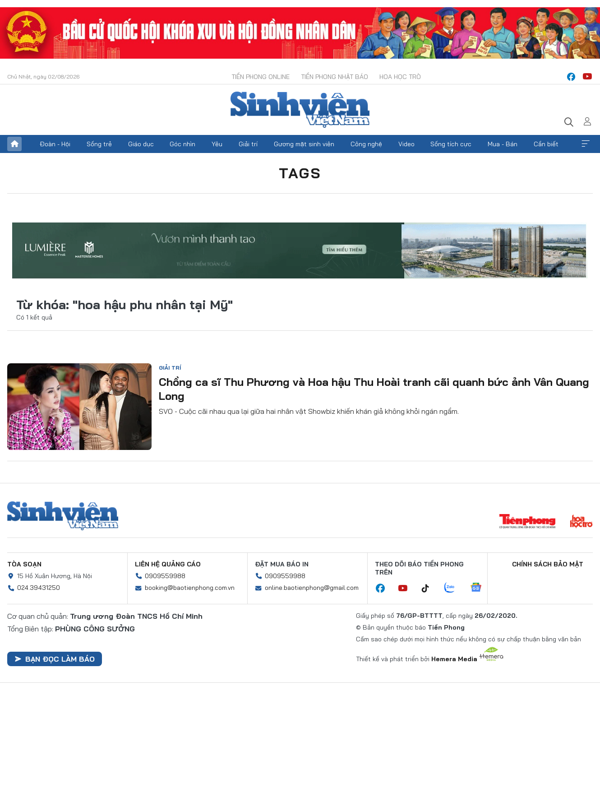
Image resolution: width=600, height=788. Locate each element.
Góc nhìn (182, 144)
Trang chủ (14, 144)
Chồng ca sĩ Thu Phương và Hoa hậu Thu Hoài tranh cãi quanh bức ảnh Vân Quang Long (374, 389)
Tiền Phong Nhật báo (334, 77)
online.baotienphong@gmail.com (312, 588)
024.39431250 (38, 588)
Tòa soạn (24, 564)
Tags (300, 173)
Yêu (217, 144)
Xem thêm (585, 144)
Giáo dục (141, 144)
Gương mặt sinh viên (304, 144)
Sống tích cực (450, 144)
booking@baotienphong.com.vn (190, 588)
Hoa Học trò (400, 77)
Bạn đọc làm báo (54, 658)
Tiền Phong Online (260, 77)
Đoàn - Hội (55, 144)
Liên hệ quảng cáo (168, 564)
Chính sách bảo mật (547, 564)
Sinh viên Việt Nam (62, 515)
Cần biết (546, 144)
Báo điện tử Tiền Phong (300, 110)
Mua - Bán (502, 144)
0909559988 (165, 576)
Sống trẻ (99, 144)
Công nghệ (366, 144)
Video (406, 144)
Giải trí (248, 144)
